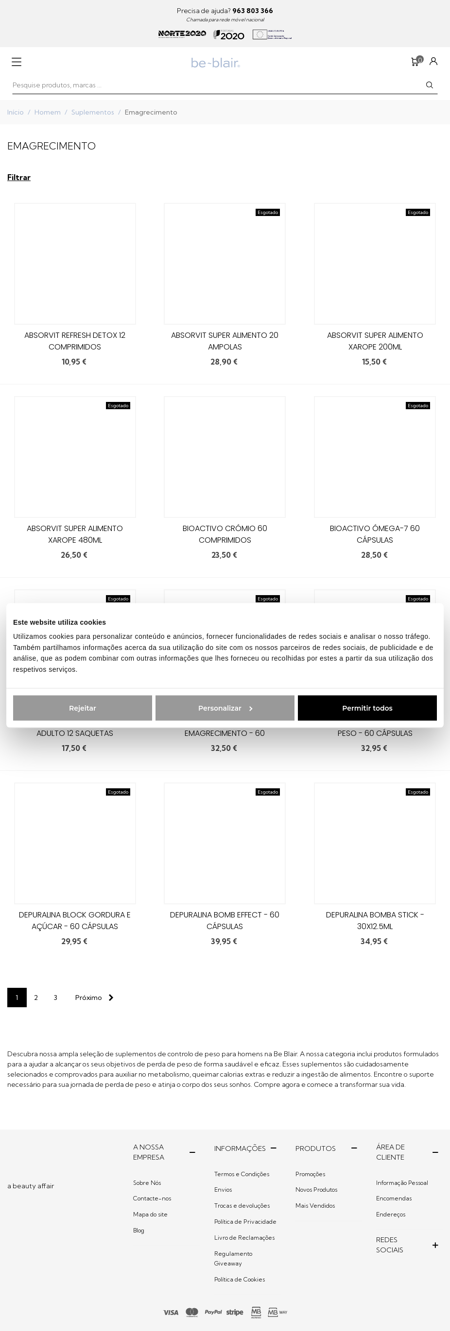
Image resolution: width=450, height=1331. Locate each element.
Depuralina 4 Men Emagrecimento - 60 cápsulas (225, 733)
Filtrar (19, 177)
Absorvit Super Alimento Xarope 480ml (75, 534)
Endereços (390, 1214)
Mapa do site (150, 1214)
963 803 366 (252, 10)
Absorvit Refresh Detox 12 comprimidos (74, 341)
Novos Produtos (316, 1189)
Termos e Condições (241, 1174)
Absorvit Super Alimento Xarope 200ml (375, 341)
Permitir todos (367, 707)
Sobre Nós (147, 1182)
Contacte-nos (152, 1198)
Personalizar (225, 707)
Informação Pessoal (402, 1182)
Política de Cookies (239, 1279)
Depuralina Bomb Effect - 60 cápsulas (224, 920)
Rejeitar (82, 707)
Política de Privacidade (245, 1221)
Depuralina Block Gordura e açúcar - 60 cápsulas (75, 920)
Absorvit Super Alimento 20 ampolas (224, 341)
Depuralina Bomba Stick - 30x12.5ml (375, 920)
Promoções (310, 1174)
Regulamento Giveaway (233, 1258)
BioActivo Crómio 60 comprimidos (225, 534)
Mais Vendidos (315, 1205)
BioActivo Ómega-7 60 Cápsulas (375, 534)
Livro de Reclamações (244, 1237)
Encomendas (394, 1198)
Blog (138, 1230)
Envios (223, 1189)
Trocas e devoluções (242, 1205)
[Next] (92, 997)
